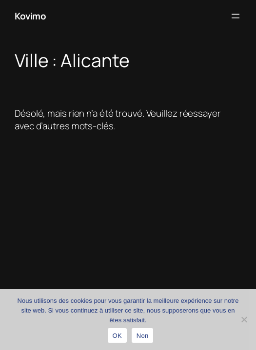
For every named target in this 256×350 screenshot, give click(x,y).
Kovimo (30, 16)
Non (143, 335)
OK (117, 335)
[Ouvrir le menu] (235, 16)
